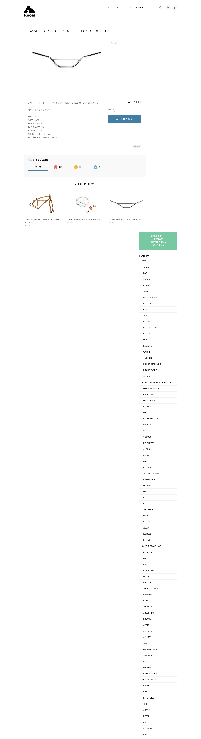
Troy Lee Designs (162, 382)
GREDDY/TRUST (160, 443)
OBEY (155, 310)
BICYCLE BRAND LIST (161, 340)
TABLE (156, 107)
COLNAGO (157, 425)
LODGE (156, 207)
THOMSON (158, 401)
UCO (155, 291)
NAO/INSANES (159, 589)
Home (107, 7)
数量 (107, 109)
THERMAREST (159, 304)
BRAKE (156, 650)
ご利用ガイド (157, 676)
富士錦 (156, 322)
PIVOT (156, 395)
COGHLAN (157, 261)
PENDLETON (158, 237)
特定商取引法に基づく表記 (163, 683)
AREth (156, 249)
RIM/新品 (157, 632)
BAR (155, 528)
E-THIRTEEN (158, 364)
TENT (155, 82)
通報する (134, 146)
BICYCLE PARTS (159, 473)
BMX (153, 613)
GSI (154, 225)
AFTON (156, 419)
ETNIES (156, 334)
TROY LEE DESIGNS (162, 607)
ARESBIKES (158, 407)
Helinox (157, 201)
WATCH (156, 143)
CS (154, 577)
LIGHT (156, 131)
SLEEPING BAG (160, 119)
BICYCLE (157, 95)
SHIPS (154, 662)
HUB (155, 516)
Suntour (157, 449)
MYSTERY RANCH (161, 182)
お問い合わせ (157, 689)
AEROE (156, 455)
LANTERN (157, 137)
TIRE (155, 498)
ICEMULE (157, 328)
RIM (155, 486)
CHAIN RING (158, 522)
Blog (152, 7)
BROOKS (157, 413)
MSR (155, 285)
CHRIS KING (158, 346)
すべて (38, 167)
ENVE (155, 358)
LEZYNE (156, 370)
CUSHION (157, 149)
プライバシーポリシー (142, 726)
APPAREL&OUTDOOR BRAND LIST (161, 174)
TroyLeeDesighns (162, 267)
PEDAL (156, 510)
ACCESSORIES (159, 89)
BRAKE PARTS (159, 558)
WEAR (156, 58)
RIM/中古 (157, 638)
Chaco (156, 243)
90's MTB (156, 626)
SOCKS (156, 167)
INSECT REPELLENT (162, 155)
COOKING (157, 125)
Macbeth (157, 279)
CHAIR (156, 76)
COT (155, 101)
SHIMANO (157, 389)
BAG (155, 64)
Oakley (157, 431)
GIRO (155, 352)
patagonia (158, 316)
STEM (155, 534)
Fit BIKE (157, 461)
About (120, 7)
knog (156, 546)
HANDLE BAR (159, 492)
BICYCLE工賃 (157, 583)
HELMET (155, 595)
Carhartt (158, 188)
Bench (156, 113)
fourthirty (159, 195)
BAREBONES (159, 273)
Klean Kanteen (160, 213)
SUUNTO (157, 219)
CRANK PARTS (159, 552)
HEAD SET (157, 540)
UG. (155, 298)
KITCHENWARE (160, 161)
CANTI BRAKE (159, 565)
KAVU (155, 255)
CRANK (156, 504)
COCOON (157, 231)
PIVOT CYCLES (160, 467)
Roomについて (123, 726)
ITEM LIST (156, 52)
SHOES (156, 70)
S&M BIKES (158, 437)
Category (136, 7)
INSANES (157, 376)
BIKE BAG (157, 571)
